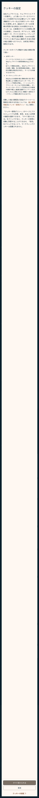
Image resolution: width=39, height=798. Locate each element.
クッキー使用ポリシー (17, 104)
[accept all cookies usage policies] (19, 783)
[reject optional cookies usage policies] (19, 788)
